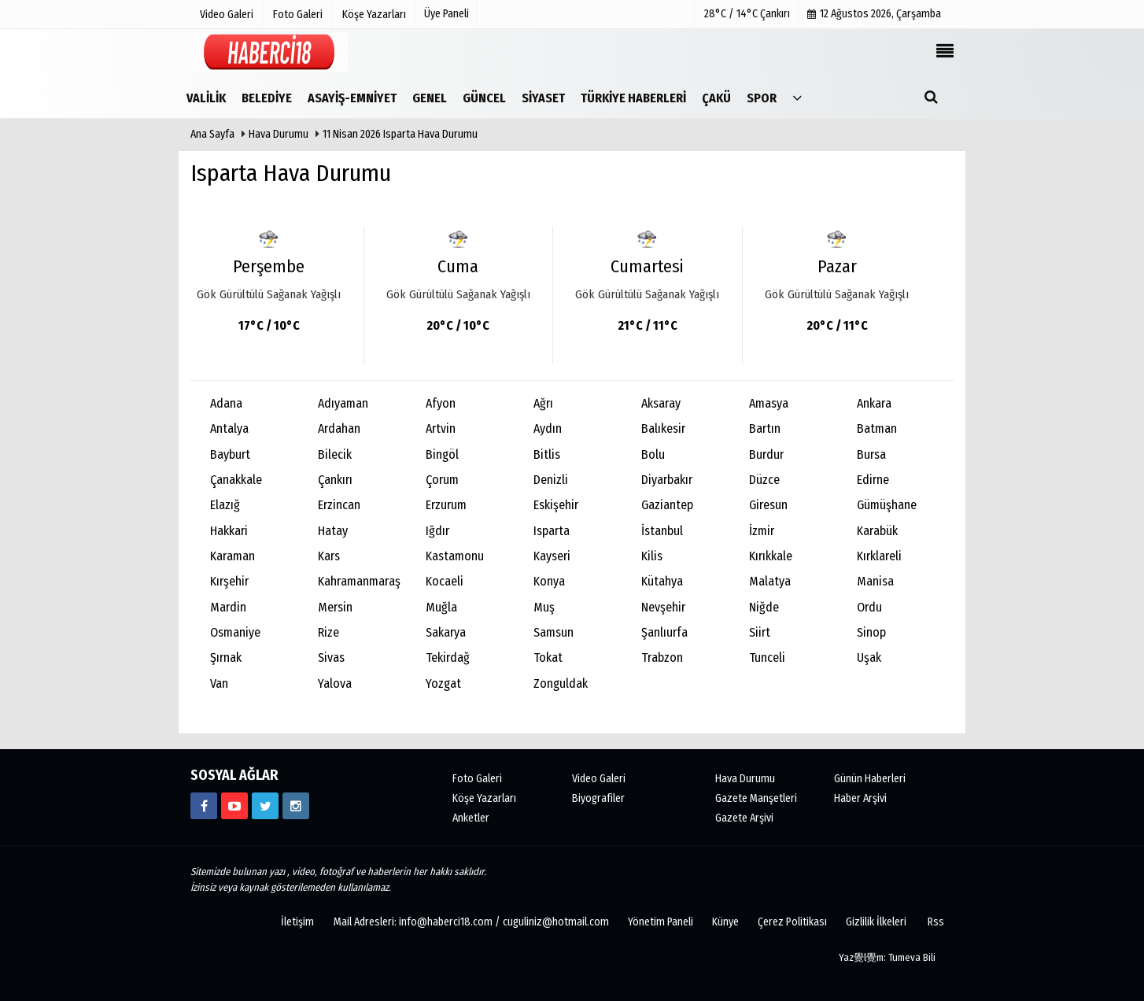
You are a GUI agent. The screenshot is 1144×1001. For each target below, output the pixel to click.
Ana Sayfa (212, 134)
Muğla (441, 607)
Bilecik (335, 454)
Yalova (335, 683)
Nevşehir (663, 607)
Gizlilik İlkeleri (876, 922)
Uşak (869, 657)
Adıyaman (343, 403)
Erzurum (446, 505)
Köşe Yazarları (484, 798)
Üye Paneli (446, 13)
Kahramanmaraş (359, 581)
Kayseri (551, 556)
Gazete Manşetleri (756, 798)
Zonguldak (560, 683)
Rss (936, 922)
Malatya (770, 581)
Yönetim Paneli (660, 922)
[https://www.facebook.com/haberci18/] (203, 805)
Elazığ (225, 505)
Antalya (229, 428)
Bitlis (546, 454)
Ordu (869, 607)
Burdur (766, 454)
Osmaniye (235, 632)
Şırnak (226, 657)
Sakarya (446, 632)
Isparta (551, 530)
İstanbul (662, 530)
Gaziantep (667, 505)
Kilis (651, 556)
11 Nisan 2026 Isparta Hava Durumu (400, 134)
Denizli (550, 479)
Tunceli (767, 657)
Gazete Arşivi (744, 818)
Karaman (232, 556)
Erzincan (339, 505)
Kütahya (662, 581)
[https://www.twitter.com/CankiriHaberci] (265, 805)
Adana (226, 403)
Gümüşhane (887, 505)
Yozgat (443, 683)
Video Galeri (599, 778)
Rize (328, 632)
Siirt (759, 632)
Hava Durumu (280, 134)
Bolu (653, 454)
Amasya (768, 403)
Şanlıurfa (664, 632)
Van (219, 683)
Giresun (768, 505)
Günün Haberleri (870, 778)
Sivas (331, 657)
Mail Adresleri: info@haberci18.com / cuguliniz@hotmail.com (471, 922)
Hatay (333, 530)
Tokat (548, 657)
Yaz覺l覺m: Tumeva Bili (887, 957)
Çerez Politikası (792, 922)
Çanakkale (236, 479)
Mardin (228, 607)
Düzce (764, 479)
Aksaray (661, 403)
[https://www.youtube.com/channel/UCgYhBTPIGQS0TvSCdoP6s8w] (234, 805)
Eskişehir (555, 505)
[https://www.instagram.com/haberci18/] (295, 805)
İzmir (761, 530)
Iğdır (437, 530)
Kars (329, 556)
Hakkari (229, 530)
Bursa (871, 454)
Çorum (442, 479)
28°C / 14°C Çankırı (747, 13)
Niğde (764, 607)
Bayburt (230, 454)
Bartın (765, 428)
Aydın (547, 428)
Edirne (873, 479)
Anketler (470, 818)
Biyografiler (598, 798)
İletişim (297, 922)
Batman (877, 428)
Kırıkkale (770, 556)
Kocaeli (444, 581)
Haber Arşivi (860, 798)
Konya (549, 581)
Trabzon (662, 657)
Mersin (335, 607)
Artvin (441, 428)
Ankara (874, 403)
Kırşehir (229, 581)
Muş (544, 607)
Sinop (871, 632)
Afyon (441, 403)
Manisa (875, 581)
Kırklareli (879, 556)
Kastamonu (455, 556)
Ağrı (543, 403)
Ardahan (339, 428)
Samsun (553, 632)
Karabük (877, 530)
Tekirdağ (448, 657)
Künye (725, 922)
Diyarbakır (666, 479)
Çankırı (335, 479)
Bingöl (442, 454)
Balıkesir (663, 428)
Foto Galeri (477, 778)
